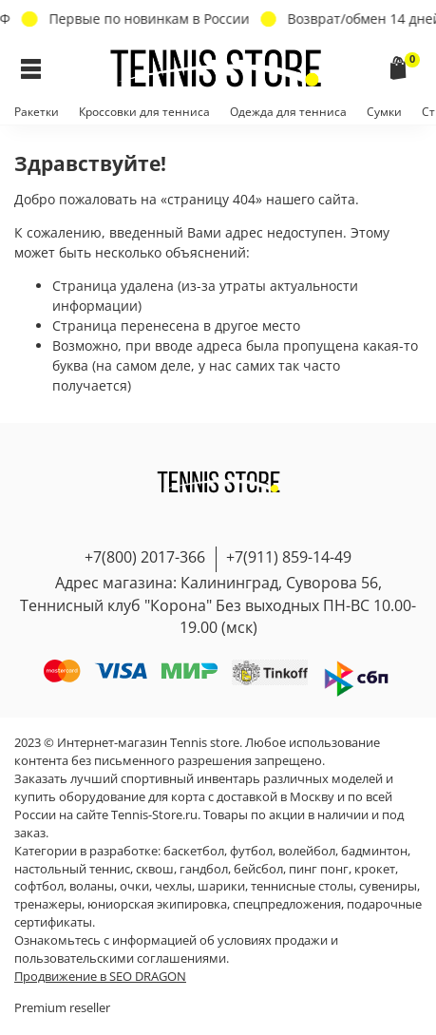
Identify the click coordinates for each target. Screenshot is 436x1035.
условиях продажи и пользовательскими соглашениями (176, 949)
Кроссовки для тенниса (144, 112)
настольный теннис (72, 869)
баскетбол (193, 851)
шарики (221, 886)
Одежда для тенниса (288, 112)
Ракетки (36, 112)
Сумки (384, 112)
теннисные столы (302, 886)
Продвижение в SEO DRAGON (100, 976)
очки (134, 886)
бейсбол (258, 869)
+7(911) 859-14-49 (288, 556)
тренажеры (48, 904)
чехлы (173, 886)
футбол (251, 851)
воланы (91, 886)
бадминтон (374, 851)
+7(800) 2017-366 (145, 556)
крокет (374, 869)
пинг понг (319, 869)
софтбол (39, 886)
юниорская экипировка (157, 904)
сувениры (388, 886)
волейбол (306, 851)
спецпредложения (287, 904)
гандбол (204, 869)
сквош (155, 869)
